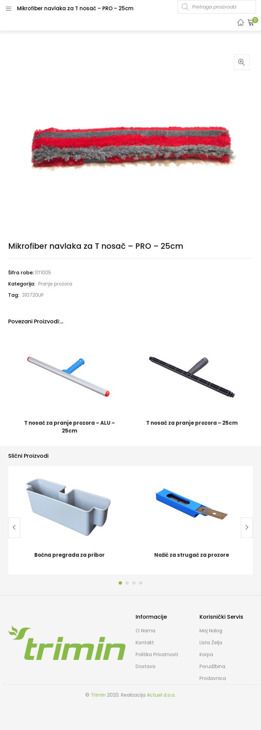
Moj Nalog (210, 630)
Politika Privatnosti (157, 654)
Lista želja (210, 642)
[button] (251, 22)
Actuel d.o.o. (161, 695)
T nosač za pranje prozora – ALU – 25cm (69, 426)
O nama (145, 630)
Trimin (98, 695)
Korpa (206, 654)
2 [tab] (127, 583)
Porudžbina (212, 666)
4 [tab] (140, 583)
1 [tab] (120, 583)
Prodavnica (212, 678)
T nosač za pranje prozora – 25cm (192, 422)
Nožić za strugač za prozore (191, 554)
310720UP (33, 295)
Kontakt (145, 642)
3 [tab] (134, 583)
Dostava (145, 666)
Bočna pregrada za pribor (69, 554)
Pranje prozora (55, 283)
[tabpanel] (69, 520)
